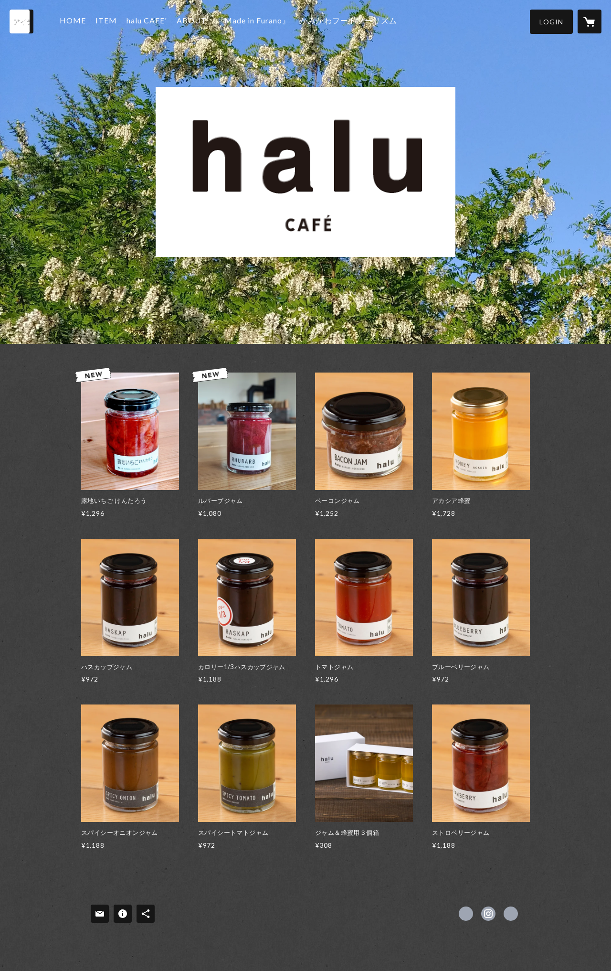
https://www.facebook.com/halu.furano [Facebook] (466, 914)
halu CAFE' (149, 20)
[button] (551, 22)
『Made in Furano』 (256, 20)
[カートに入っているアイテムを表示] (589, 21)
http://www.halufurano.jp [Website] (511, 914)
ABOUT (194, 20)
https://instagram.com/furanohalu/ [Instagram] (488, 914)
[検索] (21, 21)
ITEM (108, 20)
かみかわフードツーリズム (351, 20)
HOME (75, 20)
